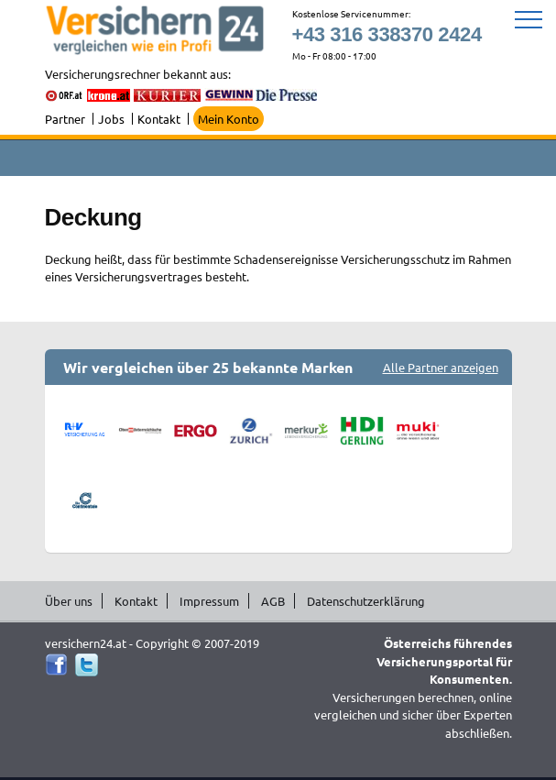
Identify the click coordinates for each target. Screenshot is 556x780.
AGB (273, 601)
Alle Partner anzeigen (440, 367)
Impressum (209, 601)
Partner (65, 118)
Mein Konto (228, 118)
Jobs (111, 118)
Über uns (69, 601)
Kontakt (158, 118)
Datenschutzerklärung (366, 601)
